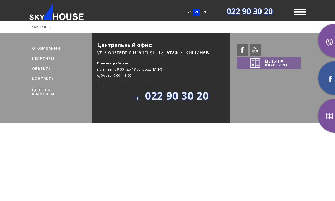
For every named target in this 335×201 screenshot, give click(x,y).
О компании (46, 48)
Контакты (43, 78)
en (204, 12)
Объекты (42, 68)
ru (197, 12)
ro (190, 12)
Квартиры (43, 58)
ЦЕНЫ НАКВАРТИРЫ (43, 91)
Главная (37, 27)
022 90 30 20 (250, 11)
